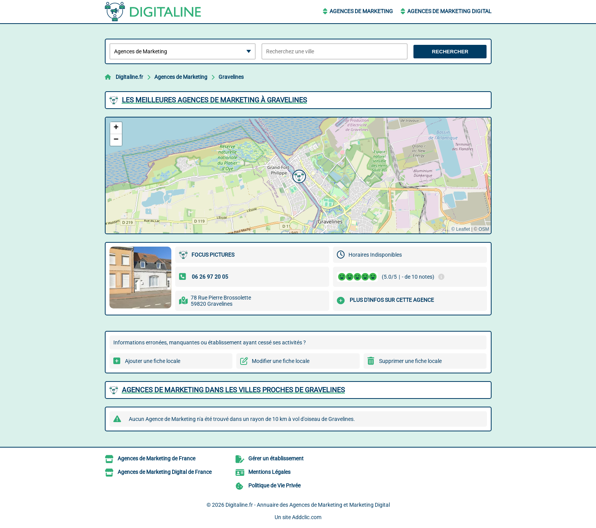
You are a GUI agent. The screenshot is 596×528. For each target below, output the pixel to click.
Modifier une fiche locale (280, 361)
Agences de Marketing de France (156, 458)
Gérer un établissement (276, 458)
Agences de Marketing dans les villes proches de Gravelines (233, 390)
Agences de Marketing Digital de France (165, 472)
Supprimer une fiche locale (410, 361)
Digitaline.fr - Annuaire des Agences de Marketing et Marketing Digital (307, 505)
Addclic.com (306, 517)
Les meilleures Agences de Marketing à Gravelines (214, 100)
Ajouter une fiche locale (152, 361)
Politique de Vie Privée (274, 485)
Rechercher (450, 52)
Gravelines (231, 77)
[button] (298, 175)
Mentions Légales (269, 472)
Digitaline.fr (129, 77)
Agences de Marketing (361, 11)
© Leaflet (460, 229)
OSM (483, 229)
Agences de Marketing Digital (449, 11)
